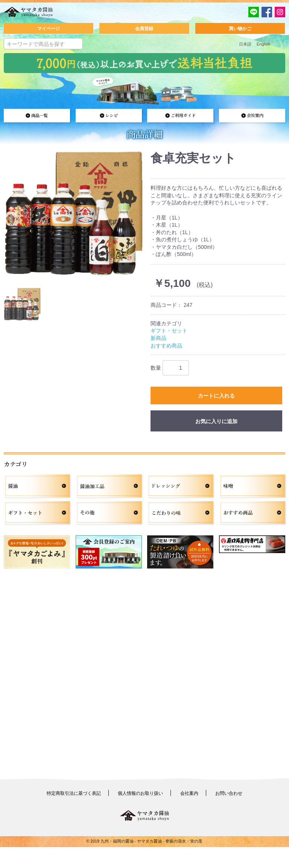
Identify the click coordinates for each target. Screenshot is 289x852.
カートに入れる (216, 399)
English (263, 44)
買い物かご (240, 28)
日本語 (245, 44)
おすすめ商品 (166, 347)
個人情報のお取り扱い (140, 798)
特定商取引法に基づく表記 (74, 798)
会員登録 (144, 28)
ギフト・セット (169, 332)
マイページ (48, 28)
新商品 (158, 340)
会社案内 (189, 798)
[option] (74, 215)
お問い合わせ (228, 798)
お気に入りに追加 (216, 426)
